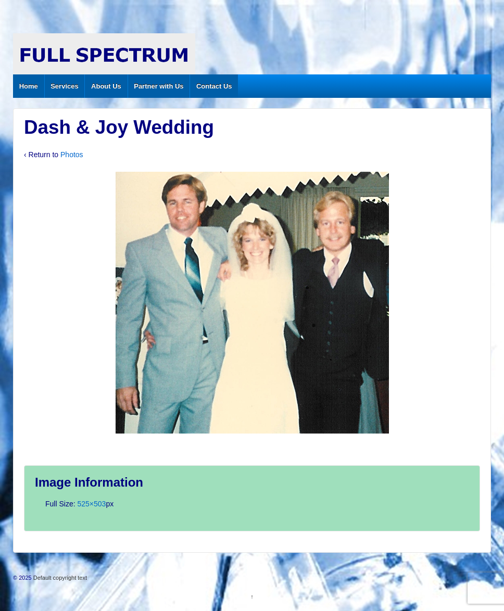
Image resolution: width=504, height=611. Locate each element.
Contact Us (214, 86)
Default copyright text (59, 578)
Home (28, 86)
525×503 (91, 504)
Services (65, 86)
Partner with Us (158, 86)
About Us (106, 86)
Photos (71, 154)
